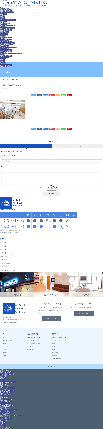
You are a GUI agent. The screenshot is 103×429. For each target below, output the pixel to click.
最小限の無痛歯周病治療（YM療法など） (6, 45)
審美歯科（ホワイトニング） (7, 25)
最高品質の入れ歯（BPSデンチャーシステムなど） (8, 47)
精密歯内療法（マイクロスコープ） (6, 39)
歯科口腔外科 (3, 21)
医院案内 (2, 54)
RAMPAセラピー (4, 40)
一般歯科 (2, 17)
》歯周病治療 (3, 260)
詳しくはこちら (51, 318)
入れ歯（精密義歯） (5, 23)
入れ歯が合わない (4, 31)
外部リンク (3, 62)
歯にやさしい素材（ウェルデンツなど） (6, 49)
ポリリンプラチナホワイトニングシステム (11, 53)
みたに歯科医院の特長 (6, 10)
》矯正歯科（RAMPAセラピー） (8, 253)
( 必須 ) (8, 155)
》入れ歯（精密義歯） (6, 263)
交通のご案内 (3, 14)
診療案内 (2, 15)
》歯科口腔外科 (4, 256)
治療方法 (2, 36)
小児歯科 (2, 18)
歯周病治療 (3, 22)
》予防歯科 (3, 242)
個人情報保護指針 (4, 66)
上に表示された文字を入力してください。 (51, 188)
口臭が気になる (4, 35)
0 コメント (26, 146)
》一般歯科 (3, 246)
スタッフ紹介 (3, 58)
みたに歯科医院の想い (6, 55)
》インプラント (4, 267)
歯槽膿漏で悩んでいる (6, 29)
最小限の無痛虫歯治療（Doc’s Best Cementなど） (7, 42)
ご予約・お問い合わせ (6, 65)
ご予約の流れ (3, 13)
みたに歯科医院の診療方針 (7, 11)
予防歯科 (2, 16)
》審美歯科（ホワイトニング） (8, 270)
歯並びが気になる (4, 32)
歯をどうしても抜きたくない (7, 28)
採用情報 (2, 61)
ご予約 (1, 64)
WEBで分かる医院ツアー (6, 9)
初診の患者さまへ (4, 8)
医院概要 (2, 59)
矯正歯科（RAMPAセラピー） (8, 20)
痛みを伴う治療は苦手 (6, 30)
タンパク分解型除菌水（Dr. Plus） (6, 52)
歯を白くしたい (4, 33)
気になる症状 (3, 27)
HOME (1, 7)
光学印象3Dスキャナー (6, 37)
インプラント (3, 24)
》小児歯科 (3, 249)
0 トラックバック (77, 146)
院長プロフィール (4, 57)
